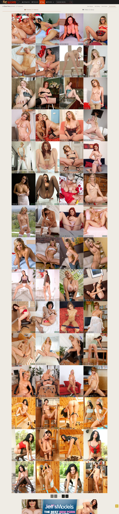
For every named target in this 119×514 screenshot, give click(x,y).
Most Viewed (104, 6)
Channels (35, 2)
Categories (26, 2)
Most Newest (90, 6)
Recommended (112, 6)
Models (49, 2)
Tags (42, 2)
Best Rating (97, 6)
